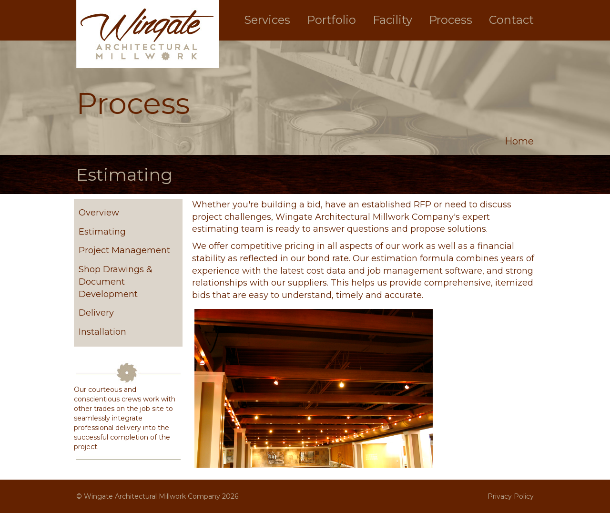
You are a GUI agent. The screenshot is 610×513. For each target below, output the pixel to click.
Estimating (102, 231)
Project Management (124, 250)
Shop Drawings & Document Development (115, 281)
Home (519, 141)
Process (450, 20)
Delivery (96, 313)
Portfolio (331, 20)
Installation (102, 332)
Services (267, 20)
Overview (99, 212)
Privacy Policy (511, 496)
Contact (511, 20)
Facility (392, 20)
